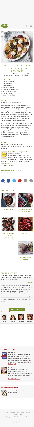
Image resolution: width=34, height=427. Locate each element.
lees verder (8, 163)
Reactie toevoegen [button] (17, 309)
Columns (15, 414)
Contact (6, 412)
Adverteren (12, 412)
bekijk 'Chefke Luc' (14, 379)
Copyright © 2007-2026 (12, 417)
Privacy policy (20, 412)
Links (20, 414)
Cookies (28, 412)
